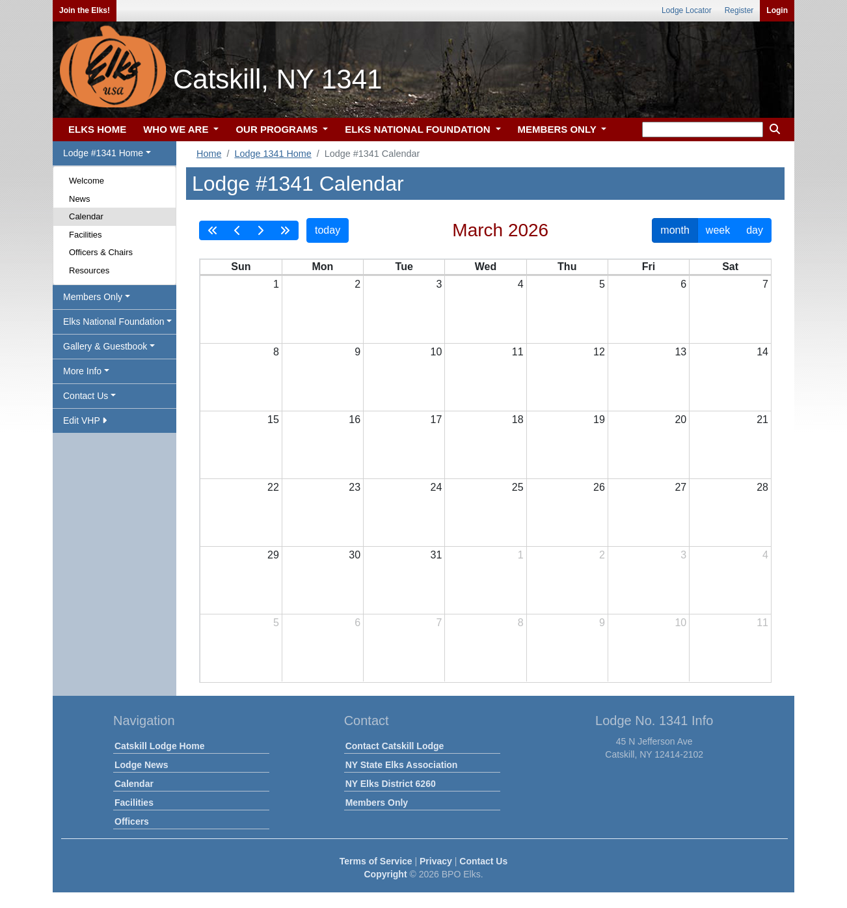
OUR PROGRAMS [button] (277, 129)
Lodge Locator (687, 10)
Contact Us (483, 861)
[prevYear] (212, 230)
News (79, 199)
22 (273, 487)
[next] (260, 230)
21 (762, 419)
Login (777, 10)
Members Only (376, 802)
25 (518, 487)
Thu (567, 266)
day (754, 230)
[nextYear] (285, 230)
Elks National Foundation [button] (114, 321)
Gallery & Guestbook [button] (105, 346)
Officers (131, 821)
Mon (322, 266)
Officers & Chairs (101, 252)
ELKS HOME (97, 129)
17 (436, 419)
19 (599, 419)
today (327, 230)
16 (354, 419)
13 (680, 351)
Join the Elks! (84, 10)
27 (680, 487)
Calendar (86, 216)
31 (436, 554)
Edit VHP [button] (85, 420)
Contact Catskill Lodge (394, 746)
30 (354, 554)
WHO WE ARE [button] (177, 129)
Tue (404, 266)
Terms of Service (376, 861)
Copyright (385, 874)
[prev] (237, 230)
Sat (730, 266)
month (674, 230)
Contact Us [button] (85, 396)
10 (436, 351)
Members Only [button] (92, 297)
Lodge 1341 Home (272, 153)
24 (436, 487)
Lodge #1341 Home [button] (103, 153)
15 (273, 419)
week (718, 230)
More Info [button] (82, 371)
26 (599, 487)
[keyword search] (702, 129)
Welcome (86, 181)
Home (208, 153)
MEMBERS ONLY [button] (558, 129)
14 (762, 351)
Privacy (436, 861)
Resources (89, 270)
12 (599, 351)
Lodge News (141, 765)
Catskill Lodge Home (159, 746)
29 (273, 554)
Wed (485, 266)
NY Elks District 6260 (390, 783)
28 (762, 487)
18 (518, 419)
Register (739, 10)
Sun (240, 266)
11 (518, 351)
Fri (648, 266)
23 (354, 487)
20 (680, 419)
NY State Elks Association (401, 765)
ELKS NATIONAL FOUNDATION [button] (419, 129)
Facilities (85, 235)
